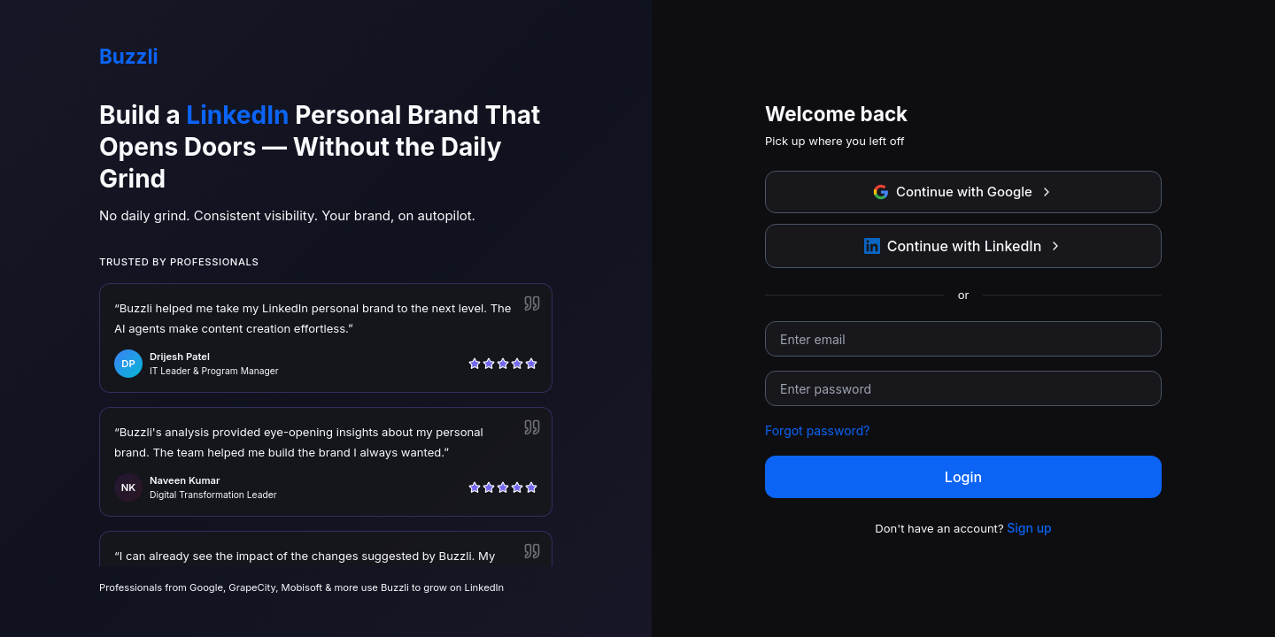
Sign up (1029, 527)
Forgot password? (817, 430)
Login (963, 477)
